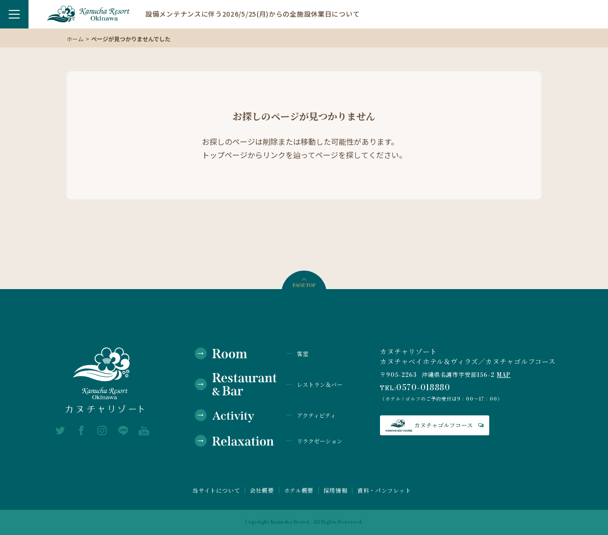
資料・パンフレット (384, 490)
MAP (504, 375)
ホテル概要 (299, 490)
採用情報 (335, 490)
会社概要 (262, 490)
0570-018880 (423, 388)
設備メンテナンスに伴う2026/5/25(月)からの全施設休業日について (252, 14)
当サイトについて (216, 490)
